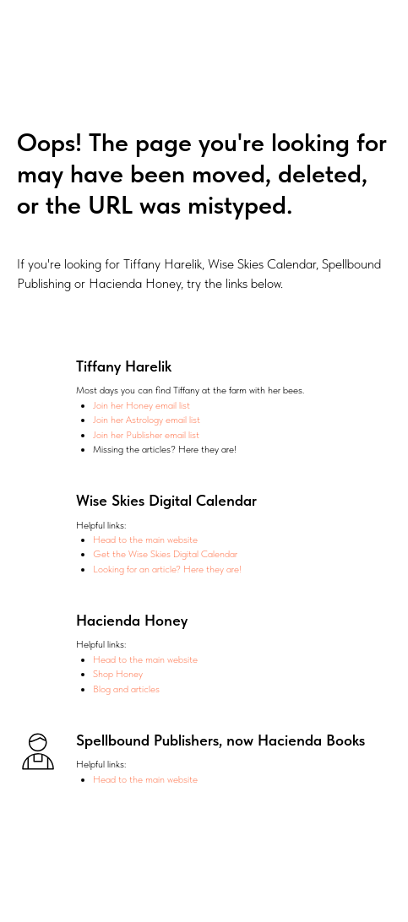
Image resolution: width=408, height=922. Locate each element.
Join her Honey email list (141, 405)
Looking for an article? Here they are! (167, 569)
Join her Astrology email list (146, 420)
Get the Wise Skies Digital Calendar (165, 554)
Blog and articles (126, 689)
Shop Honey (118, 674)
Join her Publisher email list (146, 435)
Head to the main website (145, 539)
